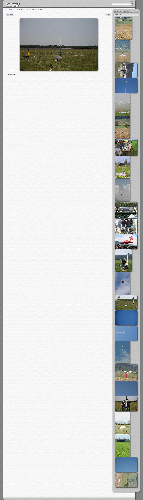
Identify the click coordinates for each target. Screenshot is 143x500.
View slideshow (125, 11)
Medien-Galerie (10, 9)
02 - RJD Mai (30, 9)
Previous (9, 14)
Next (108, 14)
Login (131, 1)
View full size (117, 11)
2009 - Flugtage (20, 9)
